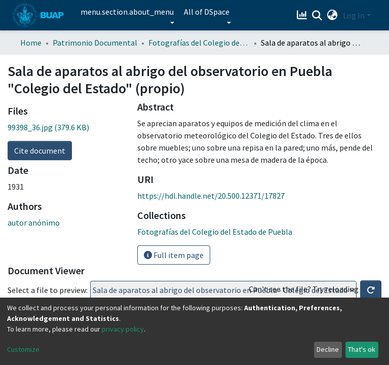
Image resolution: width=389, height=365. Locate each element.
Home (31, 43)
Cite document (39, 150)
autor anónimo (34, 222)
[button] (332, 15)
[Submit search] (317, 15)
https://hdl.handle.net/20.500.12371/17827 (211, 196)
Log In (354, 15)
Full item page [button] (174, 255)
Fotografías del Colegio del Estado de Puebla (199, 43)
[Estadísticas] (303, 15)
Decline (328, 349)
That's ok (361, 349)
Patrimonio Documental (95, 43)
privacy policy (123, 329)
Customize (23, 349)
